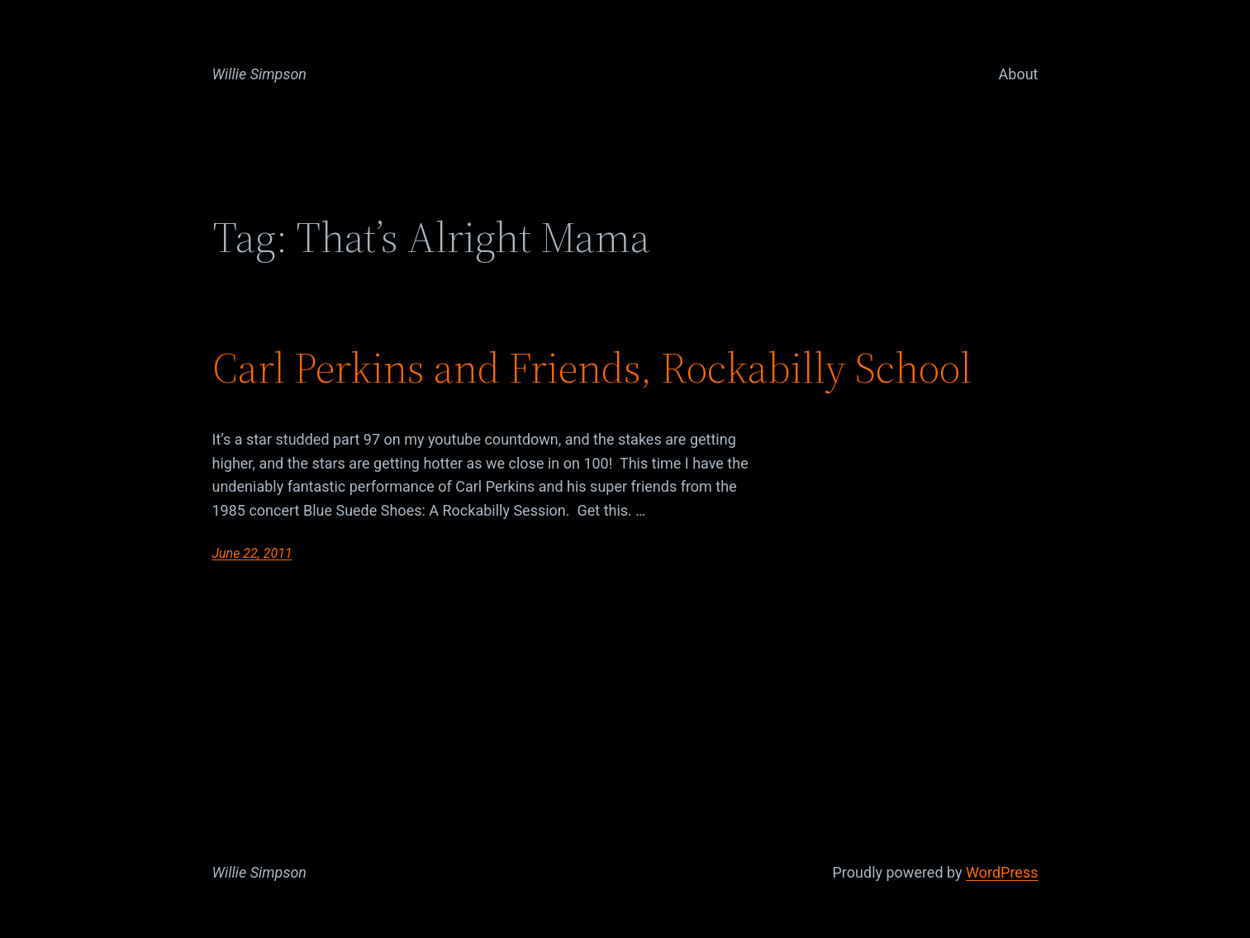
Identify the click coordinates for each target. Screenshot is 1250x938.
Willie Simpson (259, 74)
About (1018, 74)
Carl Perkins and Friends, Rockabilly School (592, 368)
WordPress (1002, 872)
